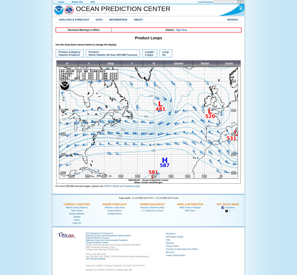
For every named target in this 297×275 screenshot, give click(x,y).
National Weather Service (97, 238)
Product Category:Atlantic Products (68, 54)
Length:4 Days (148, 54)
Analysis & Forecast (74, 19)
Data (99, 19)
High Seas (181, 30)
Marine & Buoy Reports (77, 207)
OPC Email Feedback (96, 259)
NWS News (190, 210)
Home (61, 2)
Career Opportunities (175, 255)
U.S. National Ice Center (152, 210)
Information (118, 19)
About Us (170, 252)
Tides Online (76, 210)
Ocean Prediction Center (123, 8)
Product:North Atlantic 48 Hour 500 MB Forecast (111, 54)
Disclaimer (171, 233)
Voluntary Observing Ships (152, 207)
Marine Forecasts (115, 204)
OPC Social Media (228, 204)
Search (232, 19)
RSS (93, 2)
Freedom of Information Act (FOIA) (181, 249)
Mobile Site (77, 2)
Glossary (170, 243)
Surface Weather (77, 213)
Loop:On (164, 54)
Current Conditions (77, 204)
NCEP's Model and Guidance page (122, 186)
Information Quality (174, 237)
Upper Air (77, 223)
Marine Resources (152, 204)
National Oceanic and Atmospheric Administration (112, 13)
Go (240, 2)
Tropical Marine (114, 210)
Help (168, 240)
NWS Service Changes (190, 207)
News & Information (190, 204)
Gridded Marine (114, 213)
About (138, 19)
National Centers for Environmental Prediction (107, 240)
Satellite (77, 217)
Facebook (227, 207)
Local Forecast (205, 2)
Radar (77, 220)
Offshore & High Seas (115, 207)
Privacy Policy (172, 246)
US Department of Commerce (99, 233)
